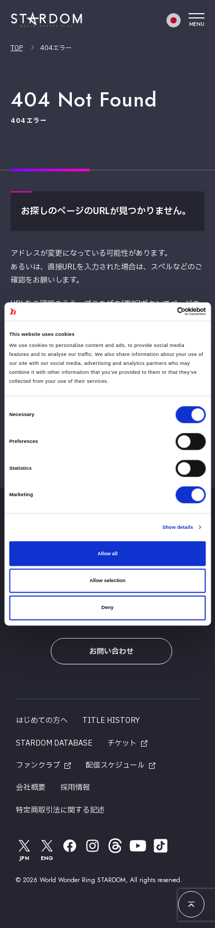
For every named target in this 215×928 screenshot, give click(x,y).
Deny (107, 608)
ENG (47, 849)
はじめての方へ (42, 720)
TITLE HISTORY (111, 720)
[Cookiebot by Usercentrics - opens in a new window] (160, 311)
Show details (177, 527)
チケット (122, 743)
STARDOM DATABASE (54, 743)
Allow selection (107, 580)
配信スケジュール (115, 765)
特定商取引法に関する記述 (60, 810)
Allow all (108, 553)
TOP (17, 48)
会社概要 (30, 787)
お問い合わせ (111, 651)
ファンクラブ (38, 765)
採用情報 (75, 787)
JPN (24, 849)
